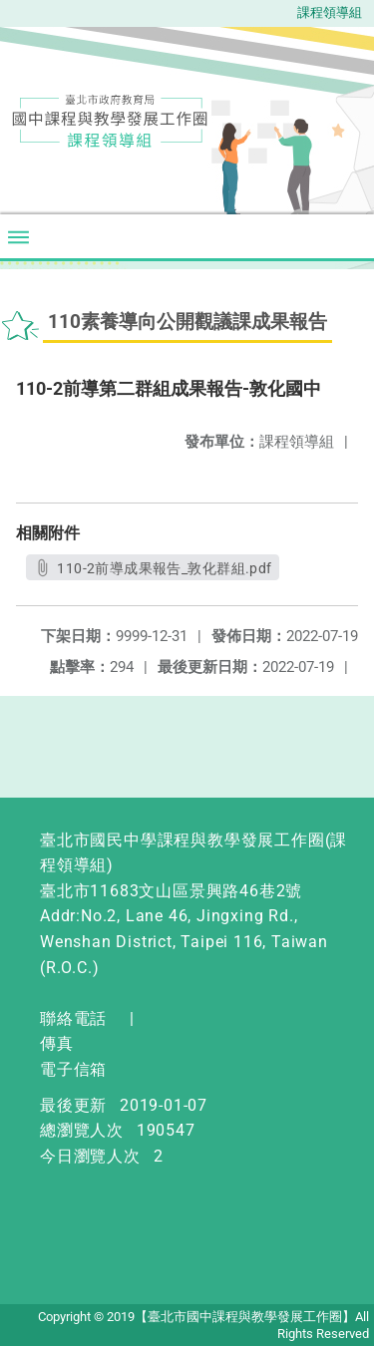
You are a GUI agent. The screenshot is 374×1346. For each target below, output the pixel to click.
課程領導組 (329, 12)
